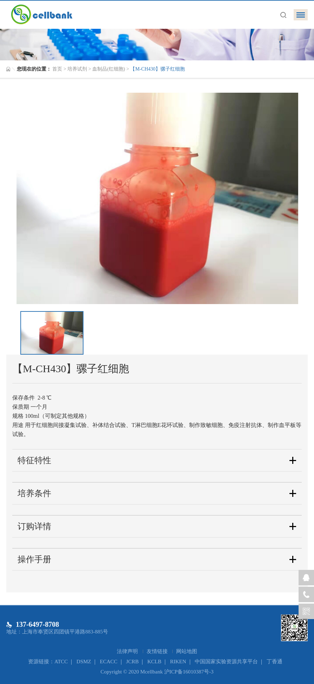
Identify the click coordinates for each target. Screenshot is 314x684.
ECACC (109, 661)
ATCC (61, 661)
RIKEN (178, 661)
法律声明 (128, 651)
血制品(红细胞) (108, 69)
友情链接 (158, 651)
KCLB (154, 661)
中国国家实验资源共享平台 (226, 661)
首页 (57, 69)
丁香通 (274, 661)
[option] (157, 198)
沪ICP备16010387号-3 (189, 672)
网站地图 (186, 651)
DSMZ (83, 661)
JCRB (132, 661)
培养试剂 (77, 69)
